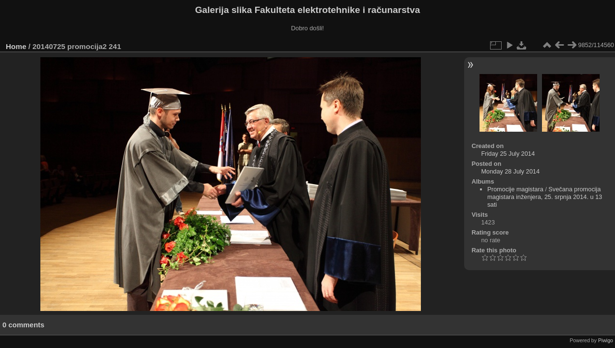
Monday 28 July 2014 (510, 171)
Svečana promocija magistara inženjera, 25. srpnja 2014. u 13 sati (544, 197)
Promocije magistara (515, 189)
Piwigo (605, 340)
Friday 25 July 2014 (508, 153)
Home (16, 46)
